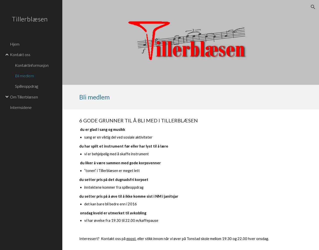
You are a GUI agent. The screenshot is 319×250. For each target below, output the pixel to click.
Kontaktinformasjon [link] (32, 65)
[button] (313, 7)
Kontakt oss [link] (20, 54)
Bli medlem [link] (24, 75)
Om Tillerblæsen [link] (24, 96)
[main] (190, 97)
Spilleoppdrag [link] (26, 86)
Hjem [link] (14, 44)
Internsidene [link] (21, 107)
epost (131, 239)
